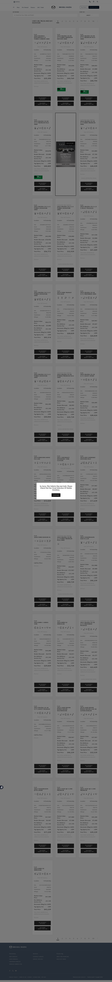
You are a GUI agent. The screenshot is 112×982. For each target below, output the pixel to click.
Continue (56, 495)
